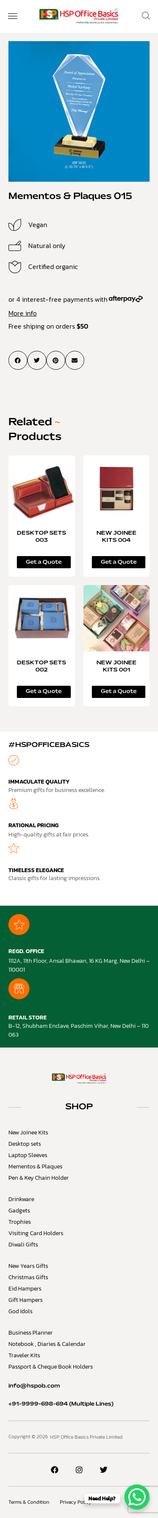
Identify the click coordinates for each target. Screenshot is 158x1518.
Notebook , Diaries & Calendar (47, 1344)
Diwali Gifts (23, 1244)
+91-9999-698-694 (38, 1404)
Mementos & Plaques (35, 1166)
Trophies (19, 1222)
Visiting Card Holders (35, 1233)
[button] (12, 16)
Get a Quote (44, 562)
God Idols (20, 1311)
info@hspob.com (34, 1386)
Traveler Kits (24, 1355)
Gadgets (19, 1210)
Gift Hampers (25, 1300)
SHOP (79, 1107)
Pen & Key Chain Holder (38, 1177)
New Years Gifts (28, 1266)
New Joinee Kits (28, 1132)
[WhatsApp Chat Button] (137, 1497)
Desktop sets (24, 1143)
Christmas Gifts (28, 1277)
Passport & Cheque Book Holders (50, 1366)
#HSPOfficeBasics (48, 745)
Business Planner (30, 1332)
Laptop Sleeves (27, 1155)
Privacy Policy (75, 1502)
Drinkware (21, 1199)
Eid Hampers (24, 1288)
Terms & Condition (28, 1502)
